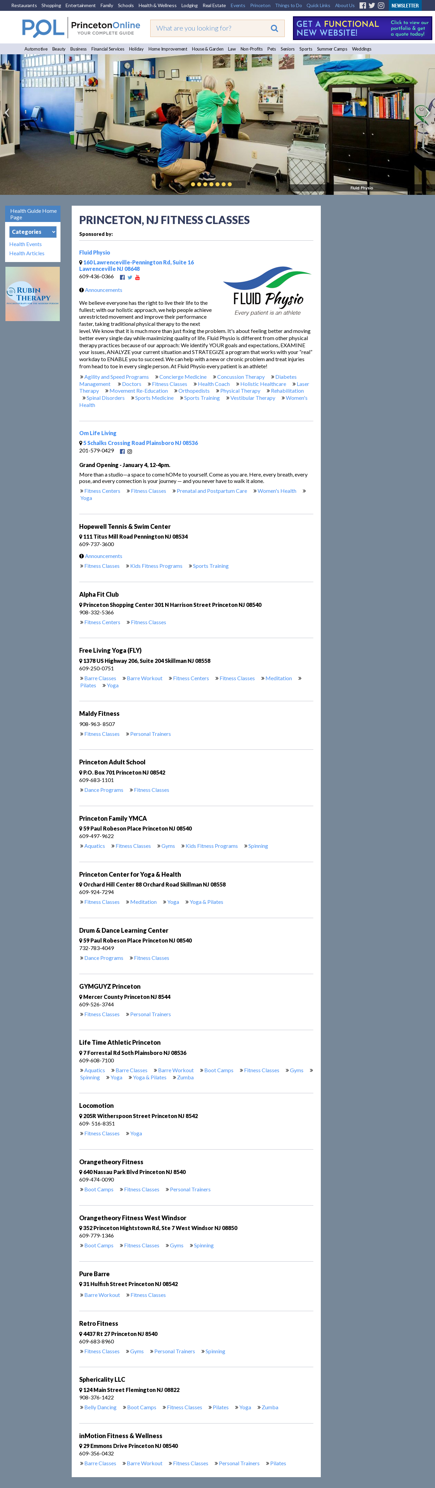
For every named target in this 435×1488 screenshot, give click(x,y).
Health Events (25, 244)
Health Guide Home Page (33, 213)
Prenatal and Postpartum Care (212, 490)
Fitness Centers (102, 490)
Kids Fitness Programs (156, 565)
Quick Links (318, 5)
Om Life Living (98, 433)
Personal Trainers (150, 733)
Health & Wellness (158, 5)
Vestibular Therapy (252, 397)
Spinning (258, 845)
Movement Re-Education (138, 390)
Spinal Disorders (106, 397)
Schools (126, 5)
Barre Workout (144, 678)
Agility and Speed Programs (116, 376)
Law (232, 49)
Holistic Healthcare (263, 383)
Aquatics (94, 845)
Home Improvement (168, 49)
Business (78, 49)
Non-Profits (252, 49)
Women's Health (277, 490)
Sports (305, 49)
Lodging (189, 5)
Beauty (59, 49)
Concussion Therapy (241, 376)
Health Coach (214, 383)
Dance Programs (103, 789)
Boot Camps (218, 1070)
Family (107, 5)
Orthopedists (194, 390)
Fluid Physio (94, 252)
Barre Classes (100, 678)
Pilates (88, 685)
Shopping (51, 5)
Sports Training (202, 397)
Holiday (136, 49)
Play (240, 184)
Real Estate (214, 5)
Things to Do (288, 5)
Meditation (278, 678)
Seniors (288, 49)
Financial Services (107, 49)
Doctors (131, 383)
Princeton (260, 5)
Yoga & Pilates (206, 901)
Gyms (168, 845)
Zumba (185, 1077)
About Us (345, 5)
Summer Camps (332, 49)
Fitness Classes (169, 383)
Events (238, 5)
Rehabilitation (287, 390)
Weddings (361, 49)
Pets (271, 49)
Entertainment (81, 5)
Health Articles (27, 253)
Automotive (36, 49)
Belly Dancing (100, 1407)
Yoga (86, 498)
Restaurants (24, 5)
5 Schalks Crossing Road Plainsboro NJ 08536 (138, 443)
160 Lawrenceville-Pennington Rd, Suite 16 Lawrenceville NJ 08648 (136, 265)
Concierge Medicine (183, 376)
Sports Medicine (154, 397)
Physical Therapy (240, 390)
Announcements (99, 289)
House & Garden (208, 49)
